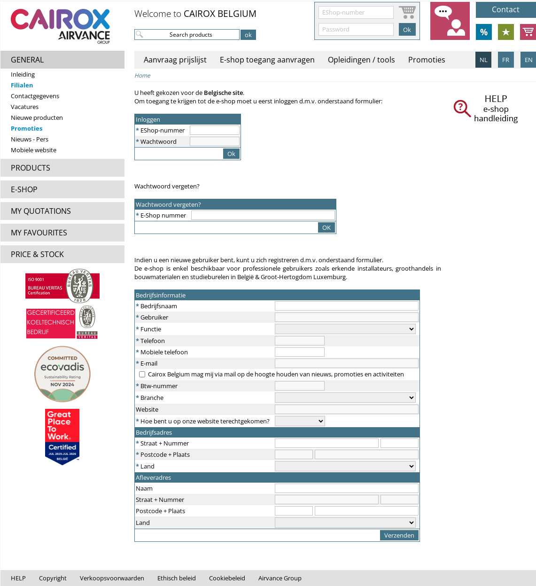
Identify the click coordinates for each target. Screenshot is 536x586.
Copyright (53, 578)
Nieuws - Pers (29, 139)
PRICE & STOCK (37, 254)
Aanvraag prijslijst (175, 60)
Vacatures (25, 106)
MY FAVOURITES (39, 232)
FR (505, 59)
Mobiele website (33, 150)
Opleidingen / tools (361, 60)
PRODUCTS (30, 168)
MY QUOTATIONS (41, 211)
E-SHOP (24, 189)
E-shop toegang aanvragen (267, 60)
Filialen (22, 85)
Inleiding (23, 74)
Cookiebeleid (227, 578)
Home (142, 75)
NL (484, 59)
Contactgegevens (35, 96)
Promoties (26, 128)
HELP (18, 578)
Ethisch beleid (176, 578)
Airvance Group (280, 578)
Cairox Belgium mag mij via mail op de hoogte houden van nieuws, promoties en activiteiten (276, 374)
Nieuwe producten (37, 117)
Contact (506, 9)
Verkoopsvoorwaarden (112, 578)
